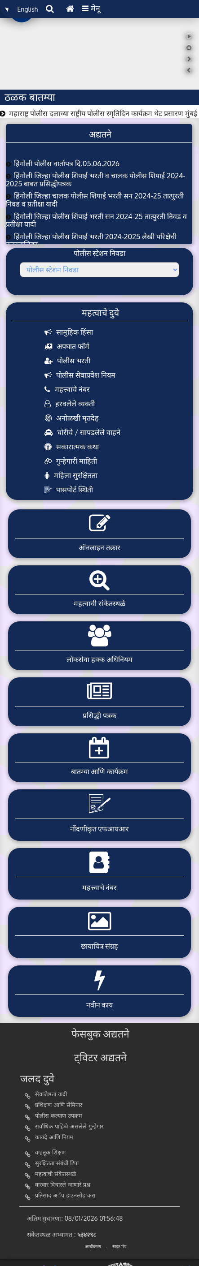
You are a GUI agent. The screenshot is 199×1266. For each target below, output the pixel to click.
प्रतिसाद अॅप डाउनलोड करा (65, 1196)
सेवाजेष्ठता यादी (51, 1095)
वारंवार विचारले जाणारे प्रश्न (62, 1185)
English (28, 9)
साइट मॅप (119, 1246)
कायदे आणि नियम (54, 1138)
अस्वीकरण (93, 1246)
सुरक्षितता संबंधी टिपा (57, 1164)
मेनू (91, 8)
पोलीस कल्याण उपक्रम (58, 1116)
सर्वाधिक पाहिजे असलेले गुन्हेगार (69, 1127)
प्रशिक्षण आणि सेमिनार (58, 1105)
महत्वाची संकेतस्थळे (55, 1174)
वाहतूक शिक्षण (50, 1153)
